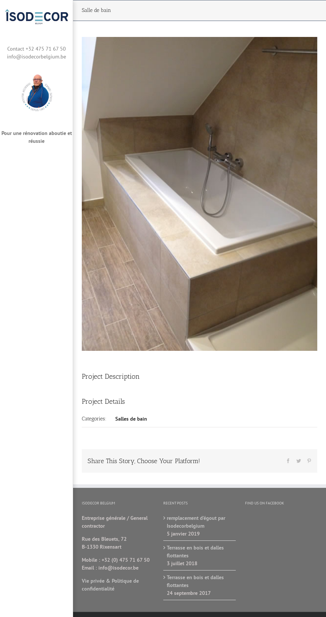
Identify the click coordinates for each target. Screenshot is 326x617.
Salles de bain (131, 418)
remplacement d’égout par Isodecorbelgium (196, 522)
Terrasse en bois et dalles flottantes (195, 551)
